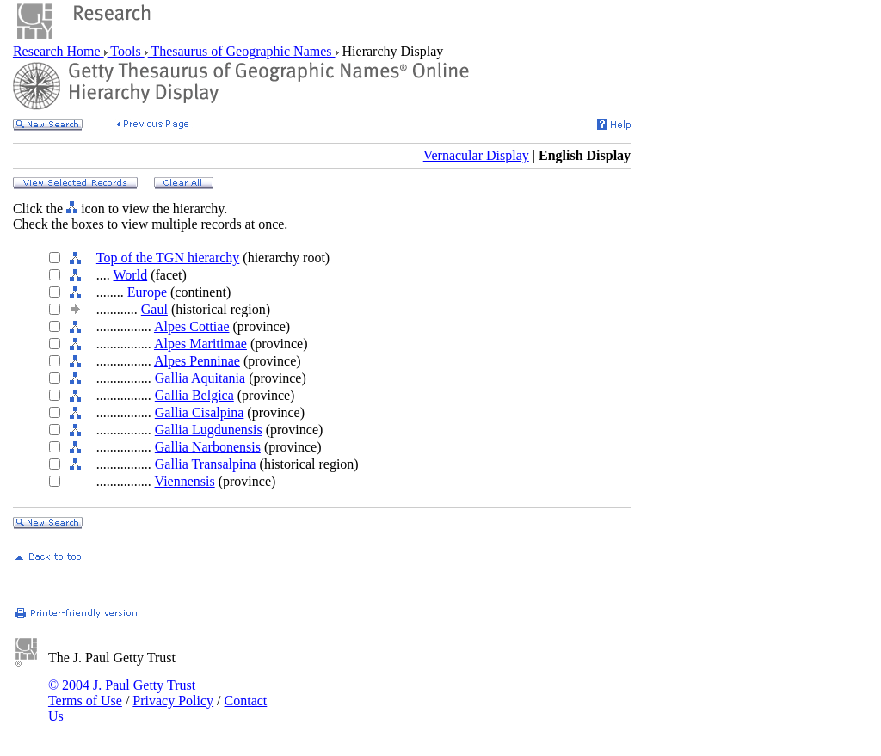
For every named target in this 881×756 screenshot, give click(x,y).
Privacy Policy (172, 700)
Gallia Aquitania (200, 378)
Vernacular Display (476, 155)
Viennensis (185, 481)
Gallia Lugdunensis (208, 429)
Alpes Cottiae (192, 326)
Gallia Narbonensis (208, 446)
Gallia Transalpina (205, 464)
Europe (147, 292)
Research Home (58, 51)
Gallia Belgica (194, 395)
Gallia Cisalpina (199, 412)
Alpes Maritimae (200, 343)
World (131, 274)
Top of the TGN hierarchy (168, 257)
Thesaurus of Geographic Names (242, 51)
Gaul (154, 309)
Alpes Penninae (197, 360)
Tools (126, 51)
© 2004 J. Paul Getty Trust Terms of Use (121, 693)
